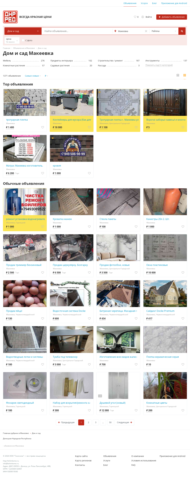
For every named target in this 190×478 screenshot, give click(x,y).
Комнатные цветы (156, 402)
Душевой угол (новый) (112, 402)
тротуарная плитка (17, 119)
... (103, 422)
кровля (57, 165)
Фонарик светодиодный (20, 402)
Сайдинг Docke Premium (160, 311)
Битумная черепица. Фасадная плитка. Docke (119, 311)
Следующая (124, 422)
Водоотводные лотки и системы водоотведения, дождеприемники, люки (25, 356)
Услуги (144, 3)
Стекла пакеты (108, 219)
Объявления (130, 3)
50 (110, 422)
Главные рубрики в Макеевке (16, 433)
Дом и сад (36, 433)
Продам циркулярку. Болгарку (70, 265)
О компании (137, 456)
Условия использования (143, 460)
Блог (154, 3)
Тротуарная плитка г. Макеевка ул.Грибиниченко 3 (119, 119)
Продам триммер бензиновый (23, 265)
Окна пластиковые (157, 265)
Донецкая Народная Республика (17, 438)
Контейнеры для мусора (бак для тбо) (72, 119)
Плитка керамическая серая (162, 356)
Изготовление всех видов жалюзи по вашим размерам (119, 356)
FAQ (133, 465)
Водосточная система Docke (69, 311)
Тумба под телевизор (65, 356)
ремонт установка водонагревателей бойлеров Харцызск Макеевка (25, 219)
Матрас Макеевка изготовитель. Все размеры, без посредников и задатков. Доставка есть (25, 165)
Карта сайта (81, 456)
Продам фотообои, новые (115, 265)
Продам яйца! (14, 311)
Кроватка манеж (62, 219)
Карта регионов (83, 460)
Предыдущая (66, 422)
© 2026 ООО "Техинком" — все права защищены (24, 456)
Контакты (80, 465)
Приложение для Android (174, 3)
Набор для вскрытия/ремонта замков (72, 402)
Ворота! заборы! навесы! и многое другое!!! (165, 119)
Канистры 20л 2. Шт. (158, 219)
